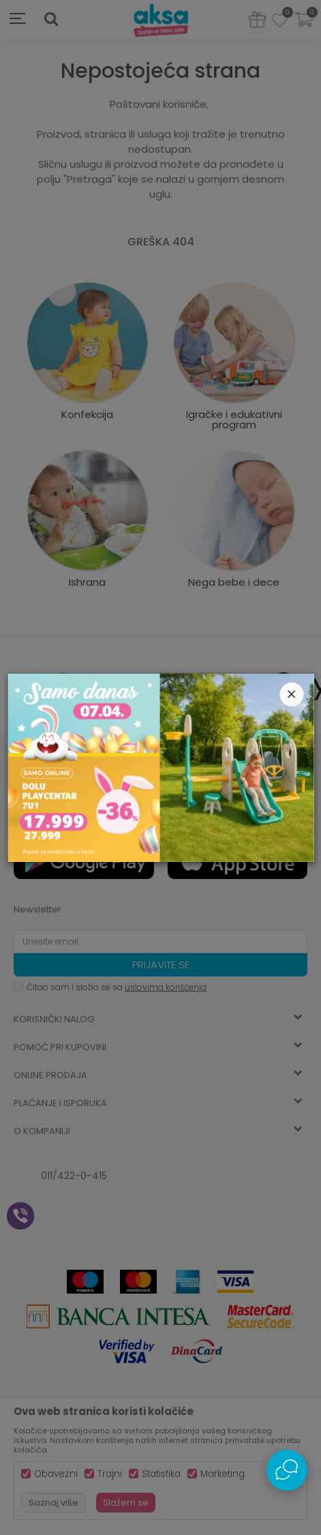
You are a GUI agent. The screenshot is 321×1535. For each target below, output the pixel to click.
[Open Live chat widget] (286, 1470)
